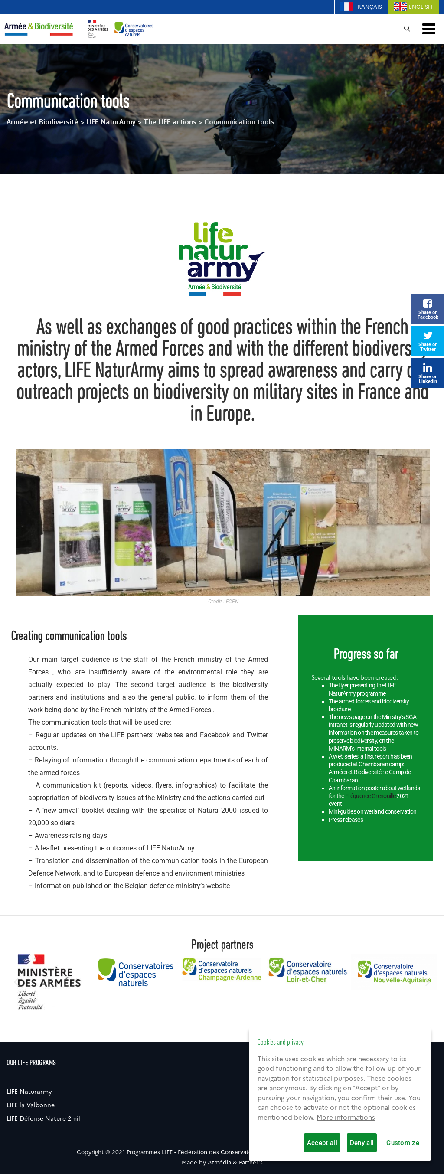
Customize (402, 1143)
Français (368, 6)
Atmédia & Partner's (235, 1162)
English (420, 6)
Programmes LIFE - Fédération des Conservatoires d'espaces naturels (220, 1151)
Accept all (322, 1143)
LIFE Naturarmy (29, 1092)
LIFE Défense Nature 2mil (43, 1118)
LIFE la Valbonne (31, 1105)
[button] (16, 982)
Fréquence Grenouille (370, 795)
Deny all (362, 1143)
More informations (346, 1118)
